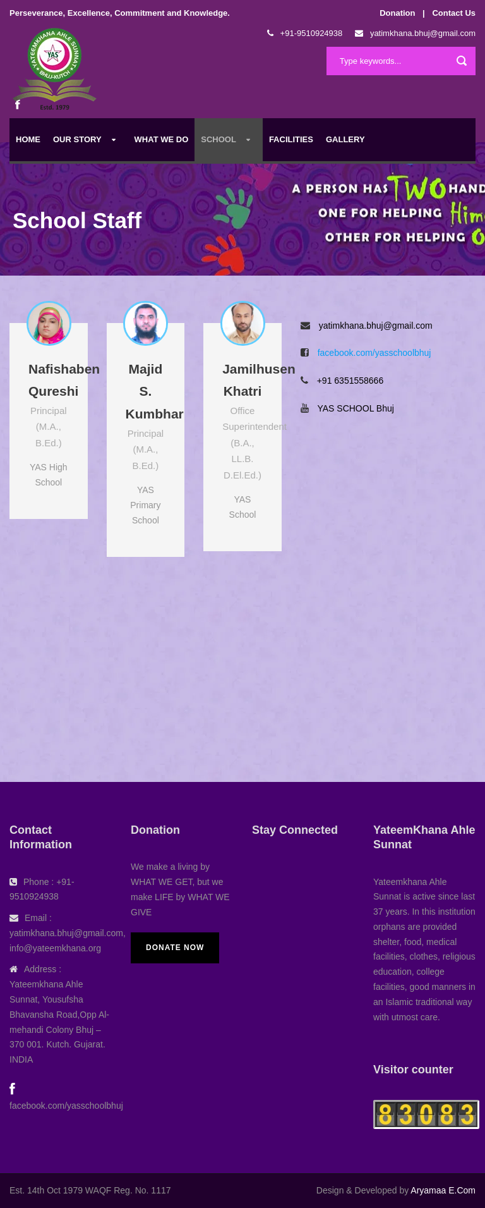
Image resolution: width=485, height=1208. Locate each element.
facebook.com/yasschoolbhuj (374, 353)
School (218, 139)
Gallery (345, 139)
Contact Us (454, 13)
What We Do (162, 139)
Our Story (77, 139)
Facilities (291, 139)
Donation (397, 13)
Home (28, 139)
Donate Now (175, 947)
